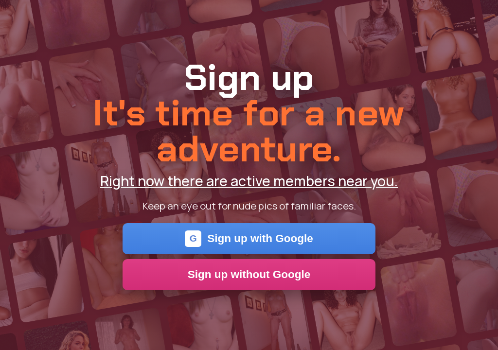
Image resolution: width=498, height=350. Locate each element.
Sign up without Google (249, 274)
